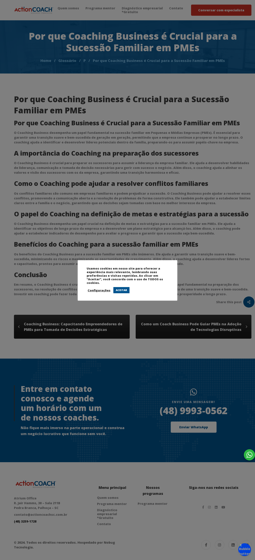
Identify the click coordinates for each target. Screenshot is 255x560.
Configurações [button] (99, 290)
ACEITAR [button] (121, 290)
